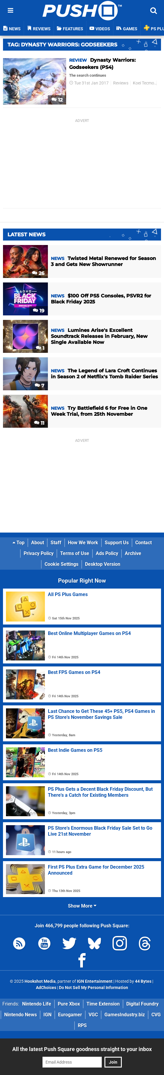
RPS (82, 1025)
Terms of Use (74, 553)
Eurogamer (70, 1014)
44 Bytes (143, 981)
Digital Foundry (142, 1004)
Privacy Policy (39, 553)
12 (57, 100)
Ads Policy (107, 553)
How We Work (83, 542)
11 (39, 423)
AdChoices (46, 987)
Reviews (120, 83)
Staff (56, 542)
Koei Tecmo (143, 83)
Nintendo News (20, 1014)
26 (38, 273)
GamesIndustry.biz (124, 1014)
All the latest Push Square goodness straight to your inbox (82, 1049)
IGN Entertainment (95, 981)
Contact (143, 542)
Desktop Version (102, 564)
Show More (82, 906)
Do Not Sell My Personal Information (93, 987)
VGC (93, 1014)
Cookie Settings (61, 564)
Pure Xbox (69, 1004)
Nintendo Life (36, 1004)
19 (38, 311)
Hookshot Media (40, 981)
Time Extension (103, 1004)
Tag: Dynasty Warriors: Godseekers (62, 45)
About (37, 542)
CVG (156, 1014)
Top (19, 542)
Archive (133, 553)
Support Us (117, 542)
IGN (47, 1014)
